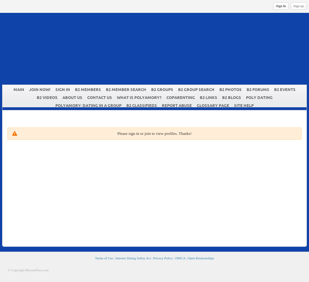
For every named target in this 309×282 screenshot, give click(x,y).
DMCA (180, 258)
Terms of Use (104, 258)
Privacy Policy (163, 258)
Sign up (298, 6)
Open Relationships (201, 258)
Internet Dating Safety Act (133, 258)
